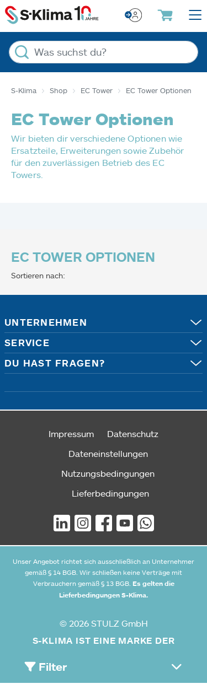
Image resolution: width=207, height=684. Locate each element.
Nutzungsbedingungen (108, 473)
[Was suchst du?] (103, 52)
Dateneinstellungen (108, 453)
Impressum (71, 433)
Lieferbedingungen (110, 493)
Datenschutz (132, 433)
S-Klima (23, 90)
